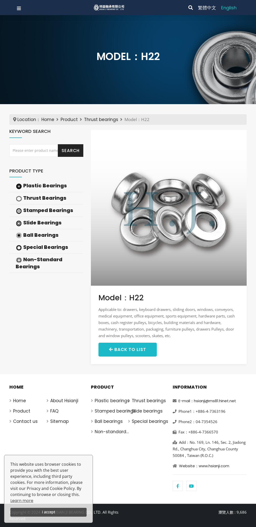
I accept (48, 512)
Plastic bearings (112, 401)
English (229, 8)
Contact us (25, 421)
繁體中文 (207, 8)
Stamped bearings (115, 411)
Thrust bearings (101, 119)
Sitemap (59, 421)
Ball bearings (109, 421)
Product (69, 119)
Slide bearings (147, 411)
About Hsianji (64, 401)
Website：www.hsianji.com (204, 466)
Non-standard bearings (110, 432)
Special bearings (150, 421)
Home (47, 119)
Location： (28, 119)
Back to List (127, 349)
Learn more (21, 501)
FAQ (54, 411)
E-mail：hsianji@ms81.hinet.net (207, 400)
